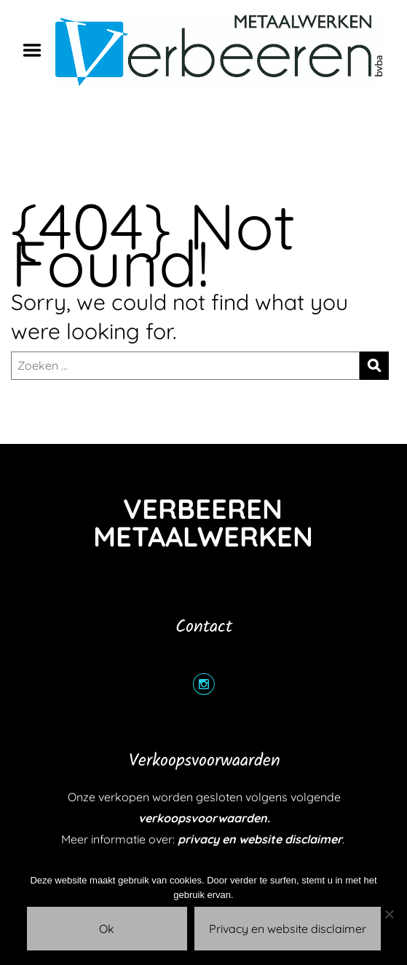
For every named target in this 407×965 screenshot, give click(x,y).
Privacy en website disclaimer (287, 928)
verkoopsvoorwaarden (202, 818)
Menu (37, 50)
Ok (106, 928)
